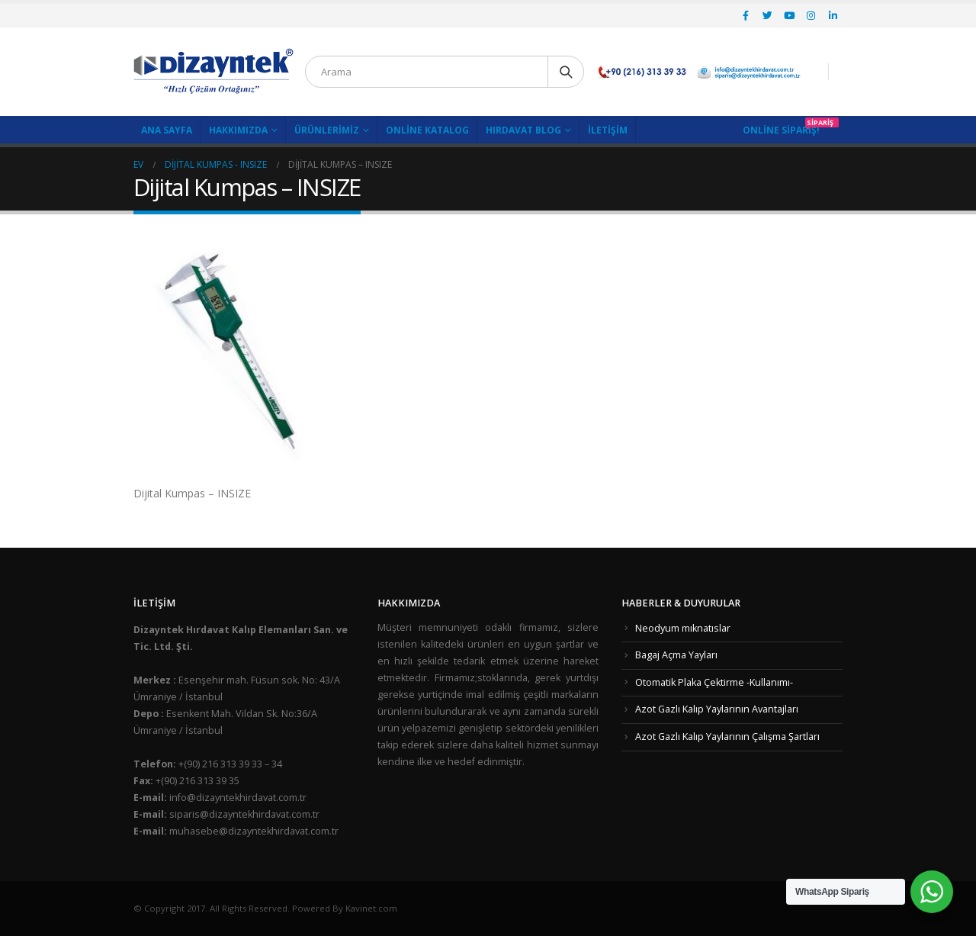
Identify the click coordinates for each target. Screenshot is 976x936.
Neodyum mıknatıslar (682, 628)
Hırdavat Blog (523, 130)
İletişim (608, 130)
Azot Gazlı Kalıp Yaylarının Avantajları (716, 709)
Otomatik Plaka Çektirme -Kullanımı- (714, 682)
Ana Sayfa (166, 130)
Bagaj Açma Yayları (676, 654)
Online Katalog (427, 130)
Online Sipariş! (781, 130)
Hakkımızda (238, 130)
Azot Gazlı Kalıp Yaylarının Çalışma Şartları (727, 736)
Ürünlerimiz (326, 130)
